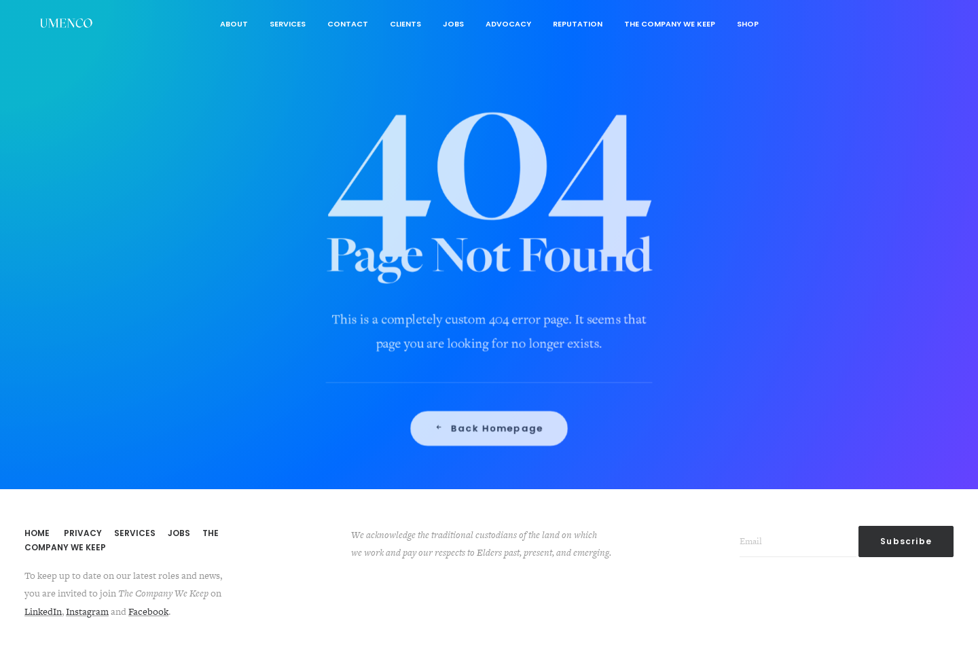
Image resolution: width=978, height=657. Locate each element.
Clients (405, 23)
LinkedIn (43, 611)
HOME (37, 533)
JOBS (179, 533)
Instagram (87, 611)
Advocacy (508, 23)
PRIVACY (83, 533)
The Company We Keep (669, 23)
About (234, 23)
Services (288, 23)
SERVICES (135, 533)
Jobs (453, 23)
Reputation (577, 23)
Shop (748, 23)
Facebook (148, 611)
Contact (347, 23)
